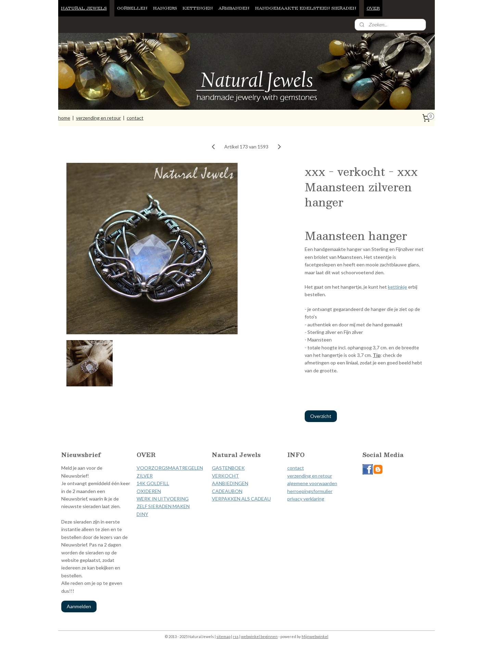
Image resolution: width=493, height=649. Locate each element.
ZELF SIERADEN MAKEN (163, 506)
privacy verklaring (305, 499)
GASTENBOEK (228, 468)
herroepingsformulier (309, 491)
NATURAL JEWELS (84, 7)
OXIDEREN (149, 491)
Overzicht (320, 416)
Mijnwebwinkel (315, 636)
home (64, 118)
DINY (142, 514)
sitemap (223, 636)
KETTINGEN (197, 7)
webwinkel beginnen (259, 636)
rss (236, 636)
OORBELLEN (132, 7)
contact (135, 118)
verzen (294, 476)
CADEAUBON (227, 491)
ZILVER (145, 476)
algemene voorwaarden (312, 483)
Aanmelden (79, 606)
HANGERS (165, 7)
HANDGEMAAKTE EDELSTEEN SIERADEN (305, 7)
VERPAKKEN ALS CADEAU (241, 499)
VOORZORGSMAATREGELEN (170, 468)
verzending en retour (98, 118)
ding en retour (317, 476)
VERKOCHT (225, 476)
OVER (373, 7)
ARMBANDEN (234, 7)
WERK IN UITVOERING (163, 499)
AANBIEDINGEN (230, 483)
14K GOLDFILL (153, 483)
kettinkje (397, 287)
